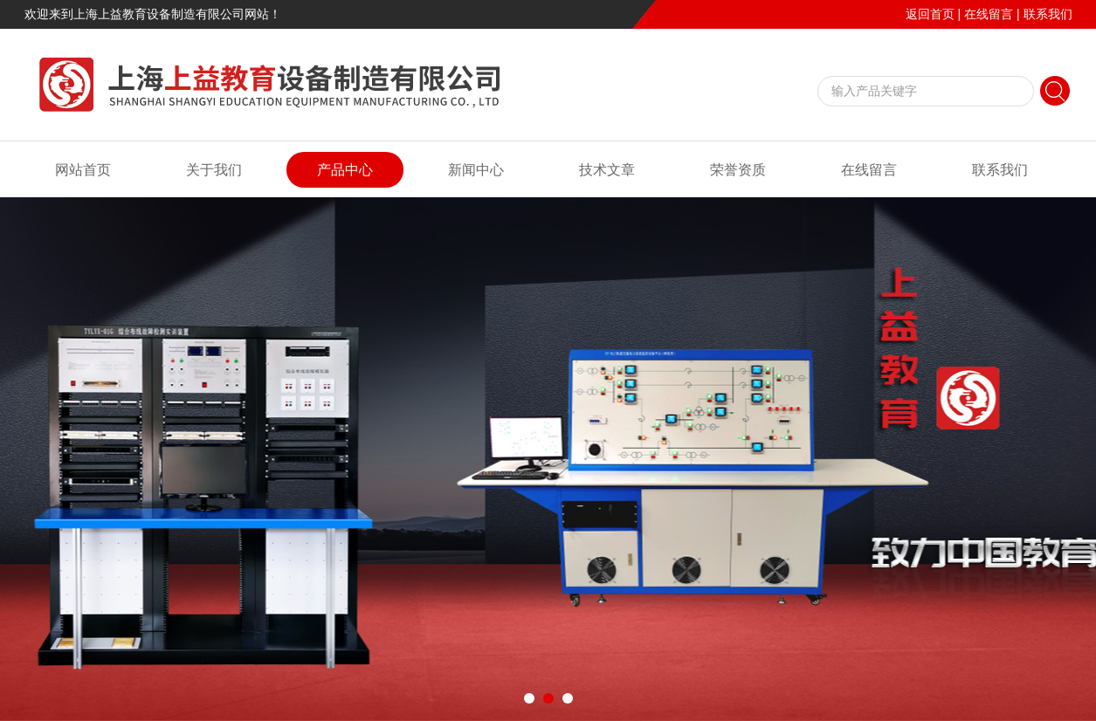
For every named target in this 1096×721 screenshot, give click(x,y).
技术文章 (607, 169)
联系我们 (1048, 14)
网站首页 (83, 169)
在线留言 (988, 14)
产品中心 (345, 169)
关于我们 (214, 169)
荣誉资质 (738, 169)
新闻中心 (476, 169)
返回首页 (930, 14)
